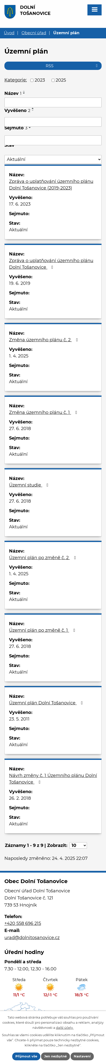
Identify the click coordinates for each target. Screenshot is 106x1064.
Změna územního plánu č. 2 (44, 340)
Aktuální (18, 230)
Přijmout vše (26, 1056)
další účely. (65, 1027)
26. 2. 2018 (20, 798)
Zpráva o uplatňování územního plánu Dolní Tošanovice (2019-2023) (51, 185)
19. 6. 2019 (19, 283)
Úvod (9, 32)
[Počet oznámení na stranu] (78, 845)
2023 (40, 80)
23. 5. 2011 (19, 719)
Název (12, 93)
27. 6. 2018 (20, 428)
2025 (61, 80)
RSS (72, 65)
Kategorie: (15, 80)
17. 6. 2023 (20, 204)
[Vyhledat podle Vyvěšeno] (53, 122)
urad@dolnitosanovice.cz (32, 937)
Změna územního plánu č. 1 (44, 412)
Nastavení (82, 1056)
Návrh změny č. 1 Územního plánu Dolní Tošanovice (53, 779)
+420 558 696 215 (22, 923)
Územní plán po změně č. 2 (43, 557)
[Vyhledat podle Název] (53, 102)
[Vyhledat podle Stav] (53, 159)
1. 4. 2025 (18, 356)
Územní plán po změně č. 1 (43, 630)
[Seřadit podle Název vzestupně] (24, 91)
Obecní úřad (33, 32)
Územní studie (29, 485)
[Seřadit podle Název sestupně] (24, 93)
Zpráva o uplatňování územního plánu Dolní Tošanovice (51, 264)
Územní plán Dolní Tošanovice (47, 703)
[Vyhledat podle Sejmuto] (53, 140)
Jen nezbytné (55, 1056)
